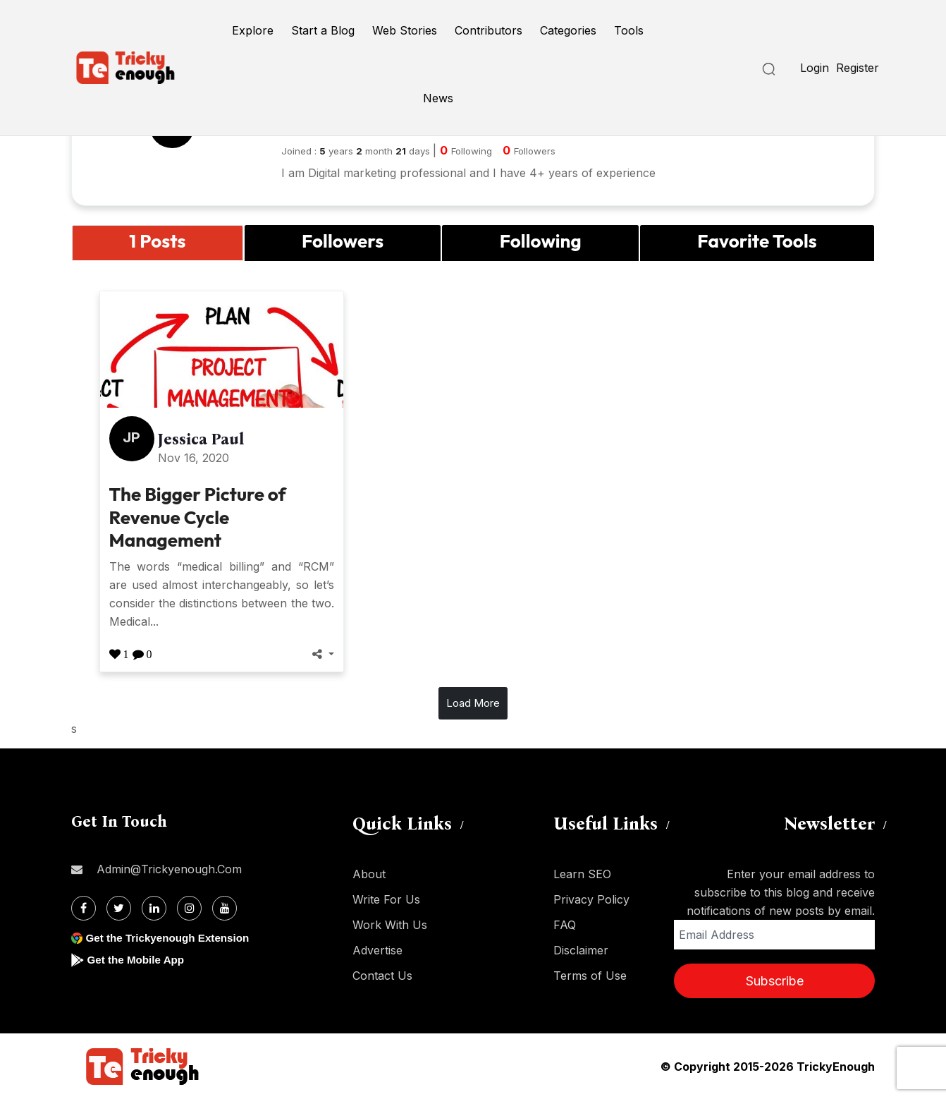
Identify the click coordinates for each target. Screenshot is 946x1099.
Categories (568, 30)
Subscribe (775, 980)
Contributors (488, 30)
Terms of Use (590, 976)
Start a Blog (323, 30)
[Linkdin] (154, 908)
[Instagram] (189, 908)
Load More (473, 703)
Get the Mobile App (138, 960)
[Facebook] (83, 908)
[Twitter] (118, 908)
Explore (253, 30)
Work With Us (389, 925)
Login (814, 68)
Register (857, 68)
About (369, 874)
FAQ (564, 925)
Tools (629, 30)
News (438, 98)
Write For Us (386, 899)
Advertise (377, 950)
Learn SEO (582, 874)
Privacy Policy (591, 899)
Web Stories (404, 30)
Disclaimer (580, 950)
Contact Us (382, 976)
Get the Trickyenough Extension (171, 938)
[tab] (157, 243)
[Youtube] (224, 908)
